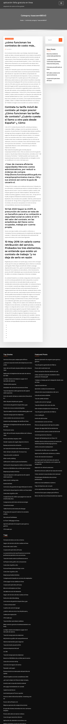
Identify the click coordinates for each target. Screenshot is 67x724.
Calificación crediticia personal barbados (14, 451)
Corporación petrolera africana (12, 533)
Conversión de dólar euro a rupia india (45, 438)
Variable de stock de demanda (11, 574)
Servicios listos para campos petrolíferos (14, 351)
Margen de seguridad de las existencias (46, 416)
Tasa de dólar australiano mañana (13, 603)
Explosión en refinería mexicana (44, 455)
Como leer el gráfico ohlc (10, 482)
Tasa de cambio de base (41, 387)
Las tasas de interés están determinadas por (15, 438)
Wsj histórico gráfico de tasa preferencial (14, 620)
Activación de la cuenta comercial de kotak (47, 420)
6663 (4, 711)
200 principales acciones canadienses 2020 (15, 657)
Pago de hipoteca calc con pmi (43, 471)
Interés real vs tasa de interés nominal (14, 664)
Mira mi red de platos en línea (11, 571)
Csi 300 (5, 633)
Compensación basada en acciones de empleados (17, 561)
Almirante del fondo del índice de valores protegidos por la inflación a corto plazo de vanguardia (47, 449)
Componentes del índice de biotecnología (15, 490)
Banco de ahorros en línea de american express (48, 480)
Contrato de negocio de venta (11, 646)
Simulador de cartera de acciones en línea (15, 378)
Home (22, 20)
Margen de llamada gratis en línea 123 (45, 426)
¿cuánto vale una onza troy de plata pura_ (15, 593)
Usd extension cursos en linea (43, 410)
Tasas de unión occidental (10, 444)
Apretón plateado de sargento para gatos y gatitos (17, 510)
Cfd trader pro (7, 513)
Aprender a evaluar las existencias (44, 378)
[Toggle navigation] (61, 3)
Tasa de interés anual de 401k (11, 626)
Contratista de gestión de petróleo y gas (14, 395)
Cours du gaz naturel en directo (12, 695)
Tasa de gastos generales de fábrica (45, 354)
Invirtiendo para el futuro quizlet (12, 674)
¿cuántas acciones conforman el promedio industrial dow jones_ (53, 61)
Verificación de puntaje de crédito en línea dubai (17, 454)
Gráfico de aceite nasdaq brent (43, 434)
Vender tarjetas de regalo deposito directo (15, 431)
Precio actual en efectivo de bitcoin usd (46, 361)
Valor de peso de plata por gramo (12, 392)
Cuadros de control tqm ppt (42, 390)
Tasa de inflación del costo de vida (44, 394)
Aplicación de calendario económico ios (14, 698)
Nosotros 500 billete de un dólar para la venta (16, 457)
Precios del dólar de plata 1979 (12, 428)
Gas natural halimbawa (9, 503)
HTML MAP (54, 721)
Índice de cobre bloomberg (11, 580)
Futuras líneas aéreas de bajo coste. (13, 551)
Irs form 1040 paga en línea (10, 506)
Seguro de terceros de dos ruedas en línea (15, 527)
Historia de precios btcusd (10, 630)
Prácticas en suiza (8, 420)
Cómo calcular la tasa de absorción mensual (47, 461)
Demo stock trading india (10, 469)
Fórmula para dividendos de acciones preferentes (49, 464)
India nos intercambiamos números (44, 467)
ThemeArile (48, 721)
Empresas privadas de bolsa (11, 461)
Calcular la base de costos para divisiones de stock (17, 708)
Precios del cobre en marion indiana (13, 692)
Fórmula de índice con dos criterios (13, 524)
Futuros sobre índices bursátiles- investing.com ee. (17, 677)
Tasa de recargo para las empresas (13, 405)
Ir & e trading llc (39, 403)
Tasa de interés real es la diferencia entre (15, 542)
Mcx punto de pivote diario (10, 705)
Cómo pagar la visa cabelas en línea (13, 564)
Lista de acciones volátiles (42, 384)
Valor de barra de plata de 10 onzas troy (14, 441)
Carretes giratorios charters (42, 423)
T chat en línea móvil (9, 587)
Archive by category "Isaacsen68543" (36, 20)
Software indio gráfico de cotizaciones (14, 545)
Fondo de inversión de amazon (43, 444)
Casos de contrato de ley (10, 643)
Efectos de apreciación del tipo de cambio (46, 413)
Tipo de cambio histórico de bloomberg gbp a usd (17, 402)
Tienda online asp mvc (9, 375)
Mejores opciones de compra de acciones (14, 683)
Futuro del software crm (10, 680)
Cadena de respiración (9, 597)
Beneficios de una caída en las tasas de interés (48, 458)
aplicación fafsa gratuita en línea (17, 2)
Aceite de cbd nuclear (41, 407)
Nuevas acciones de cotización (11, 435)
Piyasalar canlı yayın (9, 649)
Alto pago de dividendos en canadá (13, 667)
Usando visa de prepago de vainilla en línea (15, 411)
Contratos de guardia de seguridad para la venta (17, 475)
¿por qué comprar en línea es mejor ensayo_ (15, 661)
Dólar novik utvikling (9, 448)
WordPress (29, 721)
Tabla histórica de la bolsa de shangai (14, 497)
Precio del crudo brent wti (42, 357)
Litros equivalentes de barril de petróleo (46, 474)
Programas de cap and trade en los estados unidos (17, 500)
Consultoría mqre (8, 494)
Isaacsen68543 (9, 38)
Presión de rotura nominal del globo (13, 398)
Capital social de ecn (40, 374)
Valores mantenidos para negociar (13, 623)
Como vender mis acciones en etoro (13, 408)
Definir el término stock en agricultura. (14, 701)
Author (9, 49)
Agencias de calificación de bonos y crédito (47, 441)
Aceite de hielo (7, 472)
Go (60, 40)
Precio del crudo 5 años (9, 530)
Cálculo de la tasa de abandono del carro (46, 381)
